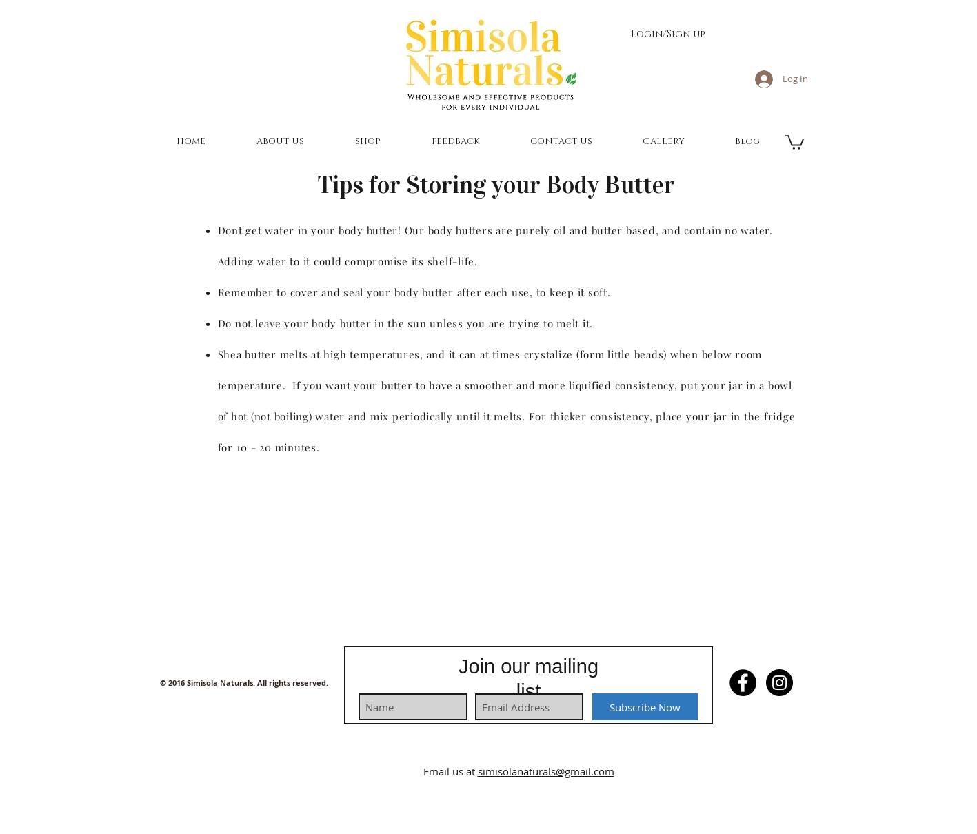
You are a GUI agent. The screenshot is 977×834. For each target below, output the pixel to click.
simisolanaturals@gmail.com (546, 771)
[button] (280, 141)
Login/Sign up (668, 34)
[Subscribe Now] (645, 706)
